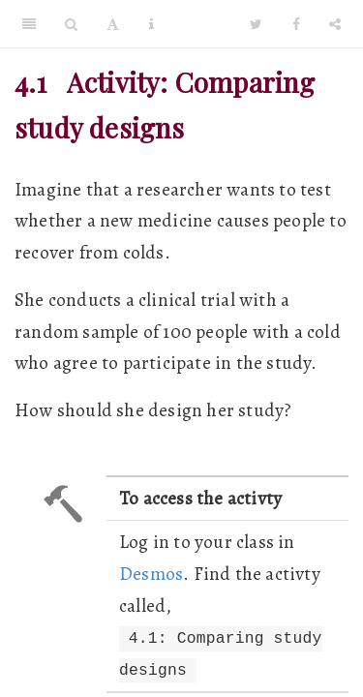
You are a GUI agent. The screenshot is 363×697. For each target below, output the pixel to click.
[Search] (71, 24)
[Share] (335, 24)
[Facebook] (296, 24)
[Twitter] (256, 24)
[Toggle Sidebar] (29, 24)
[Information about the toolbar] (151, 24)
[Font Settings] (113, 24)
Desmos (151, 574)
